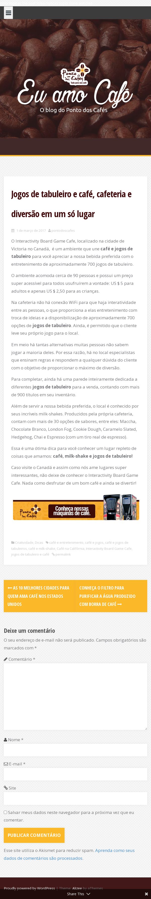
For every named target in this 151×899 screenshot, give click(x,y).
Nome (15, 739)
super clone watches (75, 3)
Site (12, 788)
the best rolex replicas (40, 3)
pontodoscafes (63, 230)
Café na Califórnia (70, 548)
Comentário (22, 659)
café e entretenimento (66, 542)
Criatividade (24, 542)
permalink (63, 554)
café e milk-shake (41, 548)
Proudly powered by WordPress (29, 888)
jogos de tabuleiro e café (30, 554)
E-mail (17, 764)
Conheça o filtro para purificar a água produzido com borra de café (107, 596)
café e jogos (94, 542)
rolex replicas (10, 3)
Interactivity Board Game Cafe (109, 548)
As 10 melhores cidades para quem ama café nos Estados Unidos (38, 596)
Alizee (77, 888)
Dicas (39, 542)
